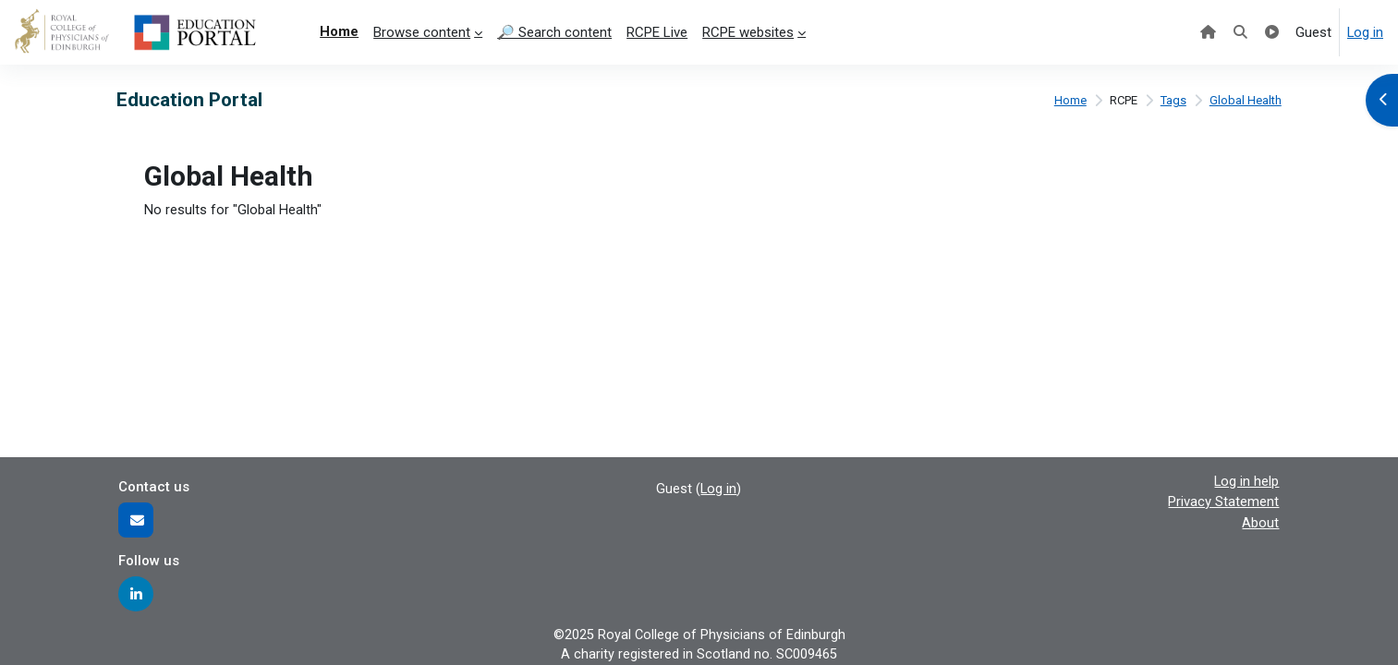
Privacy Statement (1223, 500)
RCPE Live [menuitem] (656, 32)
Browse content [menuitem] (421, 32)
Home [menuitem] (339, 31)
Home (1066, 100)
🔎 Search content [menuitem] (554, 32)
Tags (1172, 100)
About (1260, 521)
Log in (1364, 32)
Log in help (1246, 479)
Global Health (1245, 100)
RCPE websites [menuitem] (748, 32)
